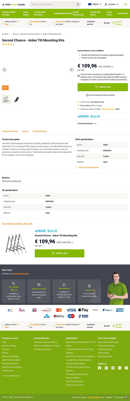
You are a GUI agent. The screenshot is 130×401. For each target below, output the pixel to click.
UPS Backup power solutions (77, 374)
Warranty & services (10, 364)
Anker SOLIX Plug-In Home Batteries (80, 356)
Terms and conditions (106, 346)
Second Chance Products (12, 367)
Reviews (25, 131)
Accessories (123, 13)
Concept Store (7, 371)
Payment (5, 349)
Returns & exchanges (10, 356)
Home (15, 34)
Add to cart (103, 86)
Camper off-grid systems (75, 364)
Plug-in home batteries (39, 13)
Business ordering (9, 346)
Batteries (68, 13)
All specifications (40, 131)
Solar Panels (26, 13)
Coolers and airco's (95, 13)
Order (4, 342)
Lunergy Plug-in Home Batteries (78, 360)
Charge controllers (78, 13)
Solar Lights (109, 13)
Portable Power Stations (8, 13)
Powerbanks (59, 13)
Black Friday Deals (105, 356)
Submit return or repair (11, 360)
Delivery (5, 353)
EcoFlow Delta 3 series (75, 385)
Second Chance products (30, 34)
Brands (107, 23)
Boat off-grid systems (74, 381)
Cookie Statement (105, 349)
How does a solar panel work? (46, 342)
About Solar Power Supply (108, 342)
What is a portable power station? (47, 346)
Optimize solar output (42, 349)
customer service (21, 273)
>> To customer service (11, 376)
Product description (88, 123)
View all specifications (87, 167)
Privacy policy (103, 353)
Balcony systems (72, 378)
